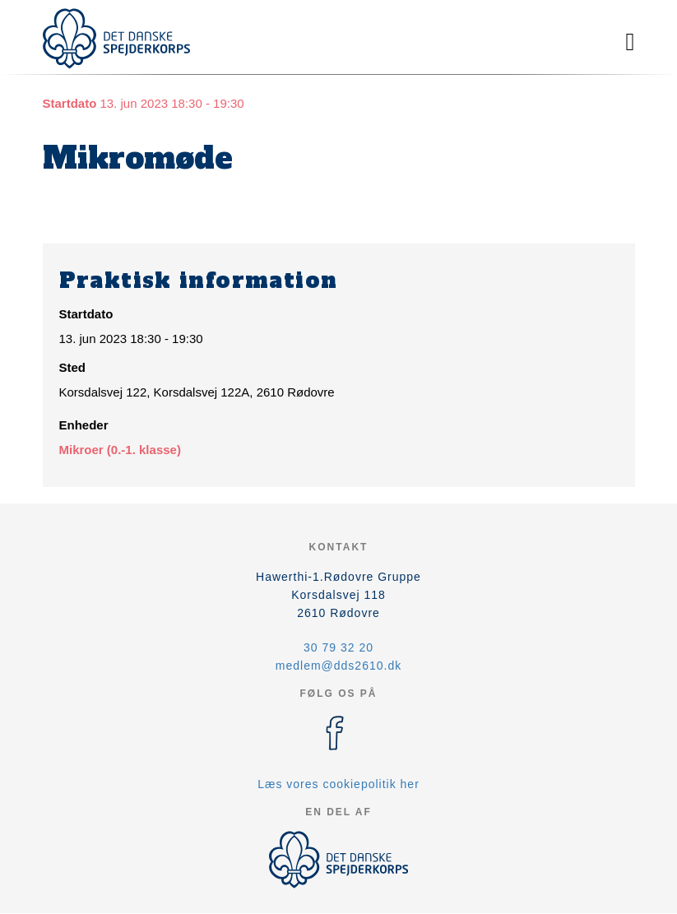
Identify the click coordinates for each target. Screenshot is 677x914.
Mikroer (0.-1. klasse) (120, 450)
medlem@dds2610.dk (338, 665)
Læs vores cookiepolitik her (338, 784)
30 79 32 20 (338, 647)
